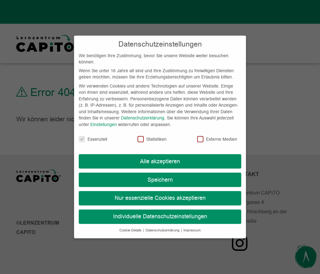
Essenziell (93, 133)
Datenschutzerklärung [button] (163, 224)
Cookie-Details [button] (130, 224)
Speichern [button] (160, 174)
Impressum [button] (192, 224)
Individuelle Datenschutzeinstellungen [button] (160, 211)
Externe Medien (217, 133)
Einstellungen (103, 118)
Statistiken (152, 133)
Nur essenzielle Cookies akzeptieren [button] (160, 192)
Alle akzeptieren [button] (160, 155)
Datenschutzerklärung (142, 112)
